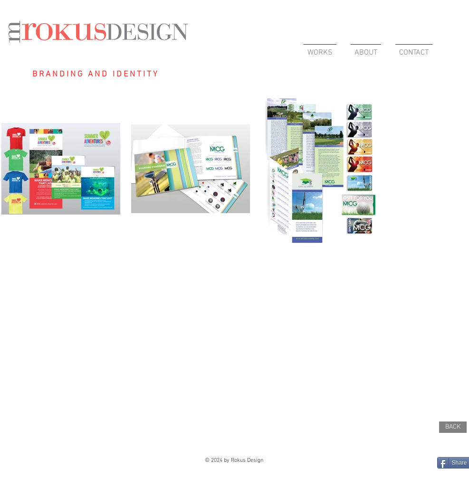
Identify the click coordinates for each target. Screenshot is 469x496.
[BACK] (453, 427)
